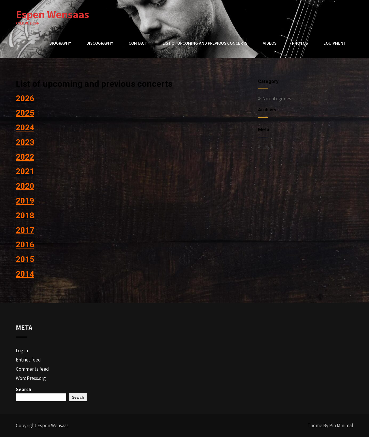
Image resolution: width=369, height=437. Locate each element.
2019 (25, 201)
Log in (268, 147)
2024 (25, 127)
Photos (300, 43)
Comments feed (32, 369)
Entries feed (28, 360)
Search (23, 389)
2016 (25, 244)
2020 (25, 186)
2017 (25, 230)
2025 (25, 113)
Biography (60, 43)
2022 (25, 157)
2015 (25, 259)
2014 (25, 274)
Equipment (334, 43)
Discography (99, 43)
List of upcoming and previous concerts (205, 43)
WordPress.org (31, 378)
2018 (25, 215)
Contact (138, 43)
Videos (269, 43)
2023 (25, 142)
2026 (25, 98)
